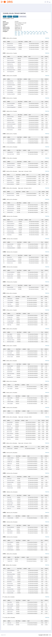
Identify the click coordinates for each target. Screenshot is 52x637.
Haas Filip (9, 367)
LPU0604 (18, 354)
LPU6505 (18, 499)
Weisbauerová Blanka (11, 261)
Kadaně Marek (10, 322)
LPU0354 (19, 122)
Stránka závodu (23, 16)
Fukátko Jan (9, 461)
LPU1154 (18, 585)
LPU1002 (17, 302)
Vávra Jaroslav (10, 433)
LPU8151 (17, 193)
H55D (44, 33)
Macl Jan (9, 439)
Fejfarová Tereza (10, 116)
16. (3, 47)
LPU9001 (16, 428)
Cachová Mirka (10, 92)
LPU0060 (19, 163)
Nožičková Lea (10, 64)
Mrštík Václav (10, 531)
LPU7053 (19, 259)
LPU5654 (18, 276)
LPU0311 (16, 386)
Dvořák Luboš (9, 504)
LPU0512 (18, 334)
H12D (41, 32)
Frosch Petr (9, 602)
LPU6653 (20, 262)
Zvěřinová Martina (10, 184)
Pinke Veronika (10, 129)
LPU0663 (19, 82)
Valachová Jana (10, 227)
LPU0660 (19, 90)
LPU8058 (17, 613)
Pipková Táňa (9, 246)
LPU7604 (17, 429)
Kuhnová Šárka (10, 577)
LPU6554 (19, 257)
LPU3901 (16, 559)
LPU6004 (18, 549)
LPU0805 (17, 304)
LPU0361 (19, 129)
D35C (45, 31)
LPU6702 (18, 501)
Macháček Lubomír (11, 480)
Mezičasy (47, 38)
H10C (35, 32)
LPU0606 (18, 356)
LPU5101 (18, 529)
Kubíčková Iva (10, 152)
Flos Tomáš (9, 352)
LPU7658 (18, 206)
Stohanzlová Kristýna (11, 124)
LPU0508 (18, 339)
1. (3, 152)
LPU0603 (19, 341)
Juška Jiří (9, 375)
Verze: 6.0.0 (3, 635)
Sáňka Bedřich (10, 546)
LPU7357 (20, 231)
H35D (31, 33)
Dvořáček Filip (10, 377)
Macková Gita (10, 583)
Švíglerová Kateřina (11, 62)
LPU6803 (18, 506)
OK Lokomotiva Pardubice (34, 43)
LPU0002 (17, 422)
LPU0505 (18, 336)
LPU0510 (18, 337)
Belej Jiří (9, 465)
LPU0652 (19, 105)
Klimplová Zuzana (10, 193)
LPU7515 (18, 480)
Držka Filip (9, 324)
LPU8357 (17, 184)
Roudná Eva (9, 257)
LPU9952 (19, 165)
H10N (32, 32)
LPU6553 (19, 247)
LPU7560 (17, 609)
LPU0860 (20, 47)
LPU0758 (19, 67)
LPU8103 (18, 484)
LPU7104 (18, 508)
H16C (16, 33)
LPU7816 (17, 459)
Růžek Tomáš (9, 611)
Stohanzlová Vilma (10, 591)
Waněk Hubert (10, 366)
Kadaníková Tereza (11, 84)
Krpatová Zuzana (10, 225)
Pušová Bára (9, 118)
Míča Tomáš (9, 431)
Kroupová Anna (10, 585)
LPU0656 (19, 94)
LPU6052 (18, 180)
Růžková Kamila (10, 609)
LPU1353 (18, 589)
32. (3, 231)
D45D (22, 32)
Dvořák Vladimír (10, 549)
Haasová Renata (10, 204)
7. (3, 120)
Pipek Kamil (9, 463)
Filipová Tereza (10, 167)
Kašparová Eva (10, 221)
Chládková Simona (10, 178)
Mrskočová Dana (10, 210)
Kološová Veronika (10, 127)
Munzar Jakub (10, 356)
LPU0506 (18, 351)
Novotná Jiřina (10, 276)
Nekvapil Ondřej (10, 482)
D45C (19, 32)
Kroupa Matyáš (10, 315)
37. (3, 439)
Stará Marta (9, 607)
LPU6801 (18, 504)
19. (3, 67)
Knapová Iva (9, 180)
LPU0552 (19, 84)
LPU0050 (19, 167)
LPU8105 (17, 461)
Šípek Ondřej (9, 336)
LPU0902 (18, 315)
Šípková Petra (10, 613)
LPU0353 (19, 126)
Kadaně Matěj (10, 300)
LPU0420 (18, 377)
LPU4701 (16, 561)
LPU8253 (20, 223)
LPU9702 (16, 437)
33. (3, 232)
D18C (37, 31)
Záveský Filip (9, 424)
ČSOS (50, 635)
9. (3, 64)
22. (3, 69)
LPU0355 (19, 139)
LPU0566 (20, 107)
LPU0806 (17, 298)
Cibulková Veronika (11, 139)
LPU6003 (18, 532)
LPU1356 (18, 577)
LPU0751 (19, 58)
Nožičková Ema (10, 43)
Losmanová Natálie (11, 103)
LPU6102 (18, 502)
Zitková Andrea (10, 58)
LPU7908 (19, 487)
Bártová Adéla (10, 126)
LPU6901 (18, 497)
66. (3, 592)
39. (3, 611)
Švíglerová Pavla (10, 206)
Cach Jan (9, 304)
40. (3, 613)
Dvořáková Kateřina (11, 94)
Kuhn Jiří (9, 467)
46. (3, 587)
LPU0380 (19, 120)
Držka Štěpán (9, 429)
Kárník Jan (9, 478)
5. (3, 58)
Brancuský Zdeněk (10, 506)
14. (3, 154)
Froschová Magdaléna (11, 49)
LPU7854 (20, 221)
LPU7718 (17, 467)
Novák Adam (9, 371)
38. (3, 609)
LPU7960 (18, 204)
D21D (42, 31)
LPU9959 (18, 182)
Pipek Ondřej (10, 397)
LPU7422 (17, 604)
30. (3, 583)
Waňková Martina (10, 182)
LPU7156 (18, 246)
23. (3, 126)
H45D (37, 33)
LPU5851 (18, 272)
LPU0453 (19, 142)
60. (3, 591)
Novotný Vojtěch (10, 437)
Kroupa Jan (9, 484)
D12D (25, 31)
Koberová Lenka (10, 244)
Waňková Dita (10, 212)
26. (3, 431)
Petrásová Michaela (11, 88)
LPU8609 (16, 448)
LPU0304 (18, 375)
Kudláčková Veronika (11, 47)
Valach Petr (9, 499)
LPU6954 (19, 244)
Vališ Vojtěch (9, 334)
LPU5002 (18, 531)
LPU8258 (20, 234)
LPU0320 (18, 371)
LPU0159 (18, 154)
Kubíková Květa (10, 287)
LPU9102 (16, 439)
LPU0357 (19, 118)
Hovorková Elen (10, 45)
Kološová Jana (10, 262)
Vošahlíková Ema (10, 82)
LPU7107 (17, 517)
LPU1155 (18, 587)
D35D (16, 32)
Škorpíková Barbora (11, 163)
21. (3, 92)
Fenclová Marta (10, 176)
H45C (34, 33)
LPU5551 (18, 274)
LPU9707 (16, 431)
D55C (25, 32)
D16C (34, 31)
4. (3, 81)
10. (3, 105)
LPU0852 (18, 319)
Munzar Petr (9, 572)
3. (3, 116)
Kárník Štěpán (10, 302)
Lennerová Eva (10, 277)
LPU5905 (18, 527)
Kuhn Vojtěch (10, 388)
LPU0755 (19, 71)
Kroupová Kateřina (10, 232)
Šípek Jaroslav (10, 604)
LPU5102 (17, 546)
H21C (22, 33)
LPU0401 (18, 367)
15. (3, 45)
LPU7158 (18, 212)
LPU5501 (17, 547)
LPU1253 (18, 576)
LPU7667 (18, 176)
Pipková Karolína (10, 60)
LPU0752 (19, 62)
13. (3, 66)
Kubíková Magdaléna (11, 107)
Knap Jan (9, 529)
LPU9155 (17, 195)
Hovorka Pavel (10, 487)
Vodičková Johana (10, 122)
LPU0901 (18, 324)
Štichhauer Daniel (10, 373)
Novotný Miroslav (10, 527)
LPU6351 (19, 261)
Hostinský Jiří (10, 547)
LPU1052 (20, 49)
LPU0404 (16, 388)
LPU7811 (18, 478)
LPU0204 (17, 403)
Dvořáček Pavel (10, 624)
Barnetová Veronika (11, 165)
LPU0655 (19, 81)
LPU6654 (20, 227)
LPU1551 (18, 591)
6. (3, 43)
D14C (28, 31)
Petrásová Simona (10, 208)
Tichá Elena (9, 234)
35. (3, 377)
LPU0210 (17, 399)
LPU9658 (18, 178)
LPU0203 (17, 397)
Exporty (9, 16)
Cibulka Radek (10, 517)
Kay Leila (9, 587)
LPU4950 (19, 289)
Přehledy (15, 16)
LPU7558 (20, 225)
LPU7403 (19, 482)
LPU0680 (19, 88)
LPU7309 (17, 469)
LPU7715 (17, 457)
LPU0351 (19, 127)
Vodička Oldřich (10, 457)
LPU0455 (19, 141)
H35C (28, 33)
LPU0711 (18, 317)
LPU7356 (18, 210)
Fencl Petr (9, 497)
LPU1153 (18, 574)
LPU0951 (19, 69)
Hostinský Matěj (10, 354)
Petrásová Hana (10, 120)
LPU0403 (18, 369)
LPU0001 (17, 413)
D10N (16, 31)
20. (3, 90)
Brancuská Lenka (10, 154)
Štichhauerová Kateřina (11, 229)
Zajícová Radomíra (11, 142)
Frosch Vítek (9, 319)
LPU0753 (19, 64)
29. (3, 322)
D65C (29, 32)
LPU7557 (17, 607)
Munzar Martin (10, 606)
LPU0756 (19, 60)
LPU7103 (17, 622)
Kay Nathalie (9, 86)
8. (3, 62)
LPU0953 (20, 43)
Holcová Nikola (10, 90)
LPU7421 (17, 465)
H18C (19, 33)
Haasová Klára (10, 81)
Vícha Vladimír (10, 542)
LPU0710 (18, 321)
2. (3, 193)
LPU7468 (20, 229)
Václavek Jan (10, 459)
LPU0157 (18, 152)
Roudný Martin (10, 422)
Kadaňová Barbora (10, 223)
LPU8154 (20, 232)
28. (3, 229)
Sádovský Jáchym (10, 339)
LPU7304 (16, 435)
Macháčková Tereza (11, 69)
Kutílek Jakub (9, 448)
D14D (31, 31)
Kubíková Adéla (10, 592)
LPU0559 (19, 86)
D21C (40, 31)
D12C (22, 31)
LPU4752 (19, 287)
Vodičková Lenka (10, 231)
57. (3, 589)
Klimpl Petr (9, 544)
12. (3, 167)
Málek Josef (10, 559)
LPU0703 (18, 322)
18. (3, 49)
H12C (38, 32)
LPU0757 (19, 66)
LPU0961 (19, 583)
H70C (16, 35)
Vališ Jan (9, 399)
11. (3, 107)
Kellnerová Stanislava (11, 289)
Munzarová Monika (11, 579)
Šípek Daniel (10, 298)
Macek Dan (9, 581)
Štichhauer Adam (10, 341)
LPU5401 (17, 544)
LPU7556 (18, 208)
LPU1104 (18, 581)
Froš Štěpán (9, 469)
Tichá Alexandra (10, 66)
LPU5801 (17, 542)
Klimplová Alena (10, 274)
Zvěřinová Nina (10, 576)
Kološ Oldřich (9, 532)
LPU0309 (18, 366)
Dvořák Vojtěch (10, 351)
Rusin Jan (9, 426)
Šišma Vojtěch (10, 403)
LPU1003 (17, 306)
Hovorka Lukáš (10, 428)
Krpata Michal (10, 369)
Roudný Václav (10, 413)
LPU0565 (19, 103)
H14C (44, 32)
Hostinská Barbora (10, 570)
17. (3, 86)
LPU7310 (17, 463)
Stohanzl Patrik (10, 337)
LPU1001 (17, 300)
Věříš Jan (9, 622)
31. (3, 433)
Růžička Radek (10, 401)
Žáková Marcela (10, 259)
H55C (41, 33)
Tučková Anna (10, 141)
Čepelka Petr (10, 561)
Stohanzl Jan (9, 486)
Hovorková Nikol (10, 589)
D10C (19, 31)
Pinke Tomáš (10, 386)
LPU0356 (19, 124)
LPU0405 (18, 373)
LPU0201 (17, 401)
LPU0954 (20, 45)
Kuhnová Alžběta (10, 105)
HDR (19, 35)
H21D (25, 33)
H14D (47, 32)
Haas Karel (9, 435)
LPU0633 (18, 352)
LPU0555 (19, 92)
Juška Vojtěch (10, 306)
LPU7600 (19, 486)
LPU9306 (17, 424)
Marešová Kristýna (10, 195)
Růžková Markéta (10, 67)
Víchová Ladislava (10, 272)
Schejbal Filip (9, 317)
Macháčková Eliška (11, 574)
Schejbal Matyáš (10, 321)
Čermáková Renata (11, 247)
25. (3, 467)
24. (3, 71)
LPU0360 (19, 116)
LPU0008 (17, 426)
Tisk (4, 16)
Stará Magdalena (10, 71)
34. (3, 234)
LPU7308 (16, 433)
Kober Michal (9, 501)
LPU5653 (18, 277)
